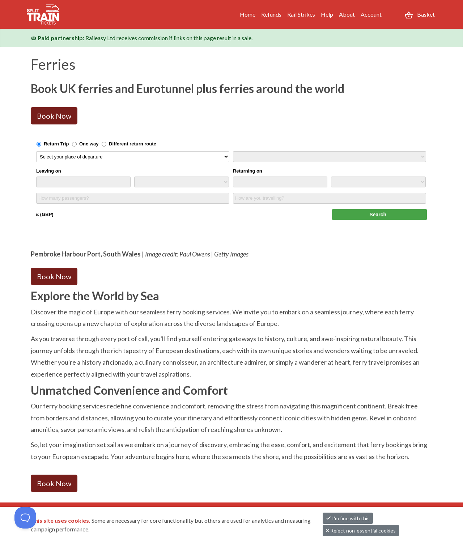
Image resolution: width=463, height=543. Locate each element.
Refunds (271, 14)
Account (371, 14)
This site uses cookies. (61, 520)
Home (247, 14)
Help (327, 14)
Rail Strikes (301, 14)
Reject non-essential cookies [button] (361, 530)
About (347, 14)
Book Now (54, 115)
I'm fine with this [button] (348, 518)
